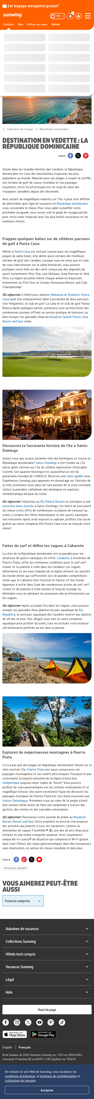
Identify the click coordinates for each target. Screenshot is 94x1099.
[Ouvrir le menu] (88, 15)
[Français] (57, 16)
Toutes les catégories (17, 901)
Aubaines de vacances (47, 928)
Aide (47, 992)
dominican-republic (15, 868)
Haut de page (47, 1009)
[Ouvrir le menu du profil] (78, 16)
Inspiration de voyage (17, 129)
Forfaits (8, 24)
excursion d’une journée (18, 506)
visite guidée (75, 476)
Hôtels (56, 24)
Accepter (47, 1090)
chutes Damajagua (15, 800)
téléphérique (10, 783)
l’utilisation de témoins (20, 1080)
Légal (47, 979)
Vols (20, 24)
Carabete (63, 558)
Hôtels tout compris (47, 953)
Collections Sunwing (47, 941)
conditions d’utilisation (20, 1076)
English (7, 1047)
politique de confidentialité (58, 1076)
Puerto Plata (36, 769)
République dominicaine (51, 129)
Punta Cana (22, 251)
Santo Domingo (46, 463)
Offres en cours (37, 24)
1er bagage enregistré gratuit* (31, 5)
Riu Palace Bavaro (52, 501)
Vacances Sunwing (47, 966)
